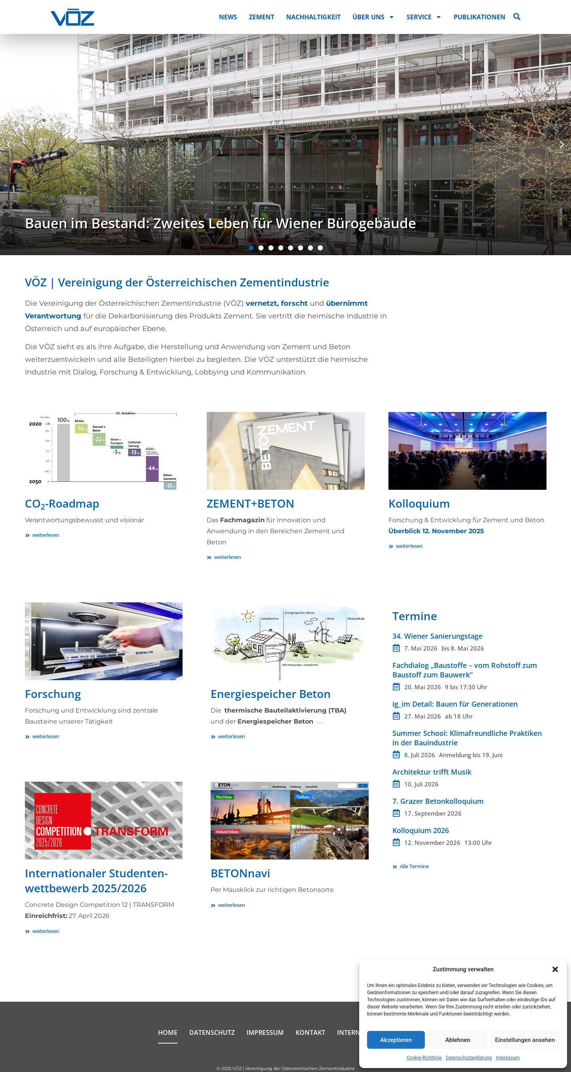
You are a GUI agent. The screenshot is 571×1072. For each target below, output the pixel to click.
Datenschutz (212, 1032)
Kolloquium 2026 (420, 830)
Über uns (373, 17)
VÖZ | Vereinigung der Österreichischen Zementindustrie (177, 282)
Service (424, 17)
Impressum (508, 1058)
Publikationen (479, 17)
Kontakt (310, 1032)
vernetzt (261, 303)
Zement (261, 17)
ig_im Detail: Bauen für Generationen (455, 704)
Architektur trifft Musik (431, 772)
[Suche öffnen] (516, 16)
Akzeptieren (396, 1040)
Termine (414, 615)
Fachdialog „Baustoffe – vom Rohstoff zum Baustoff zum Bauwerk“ (464, 669)
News (228, 17)
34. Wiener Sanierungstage (437, 636)
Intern (348, 1032)
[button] (555, 969)
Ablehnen (457, 1040)
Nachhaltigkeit (313, 17)
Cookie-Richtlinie (424, 1058)
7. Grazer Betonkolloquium (438, 801)
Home (167, 1032)
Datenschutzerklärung (469, 1058)
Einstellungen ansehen (525, 1040)
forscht (294, 303)
